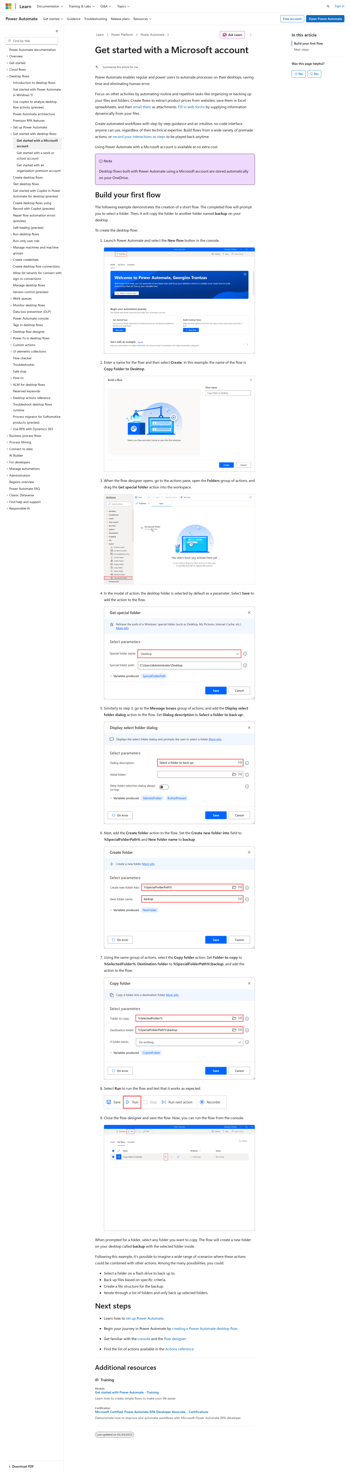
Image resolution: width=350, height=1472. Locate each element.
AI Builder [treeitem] (16, 455)
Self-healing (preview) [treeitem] (28, 227)
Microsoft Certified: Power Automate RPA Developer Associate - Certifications (151, 1412)
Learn (100, 34)
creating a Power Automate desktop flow (204, 1328)
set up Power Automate (144, 1318)
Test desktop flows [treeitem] (26, 184)
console (144, 1338)
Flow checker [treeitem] (22, 358)
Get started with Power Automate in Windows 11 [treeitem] (37, 92)
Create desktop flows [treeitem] (28, 177)
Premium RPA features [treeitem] (29, 120)
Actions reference (179, 1348)
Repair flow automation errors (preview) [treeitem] (34, 218)
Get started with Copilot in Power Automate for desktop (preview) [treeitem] (36, 193)
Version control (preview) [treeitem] (30, 292)
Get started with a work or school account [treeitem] (35, 155)
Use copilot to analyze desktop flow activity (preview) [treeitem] (35, 104)
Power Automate (152, 34)
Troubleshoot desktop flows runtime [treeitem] (32, 407)
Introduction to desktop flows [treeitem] (34, 82)
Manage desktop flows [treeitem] (29, 285)
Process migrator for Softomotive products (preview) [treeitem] (36, 419)
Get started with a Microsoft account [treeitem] (37, 143)
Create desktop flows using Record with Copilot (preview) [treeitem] (34, 206)
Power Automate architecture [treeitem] (34, 114)
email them (142, 106)
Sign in (339, 6)
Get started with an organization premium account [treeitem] (39, 168)
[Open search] (328, 6)
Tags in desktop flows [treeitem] (28, 325)
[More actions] (251, 35)
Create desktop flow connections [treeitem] (36, 266)
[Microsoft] (9, 6)
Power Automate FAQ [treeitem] (24, 488)
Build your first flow (308, 43)
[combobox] (32, 41)
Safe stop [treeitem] (19, 371)
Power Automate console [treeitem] (31, 318)
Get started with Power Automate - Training (127, 1392)
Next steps (301, 49)
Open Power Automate (325, 18)
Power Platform (122, 34)
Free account (292, 18)
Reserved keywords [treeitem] (26, 391)
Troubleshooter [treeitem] (23, 364)
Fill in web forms (191, 106)
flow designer (175, 1338)
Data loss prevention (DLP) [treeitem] (32, 311)
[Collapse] (57, 31)
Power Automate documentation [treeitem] (32, 49)
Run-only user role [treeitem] (26, 241)
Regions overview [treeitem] (21, 482)
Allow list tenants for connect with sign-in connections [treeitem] (37, 276)
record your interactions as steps (139, 136)
